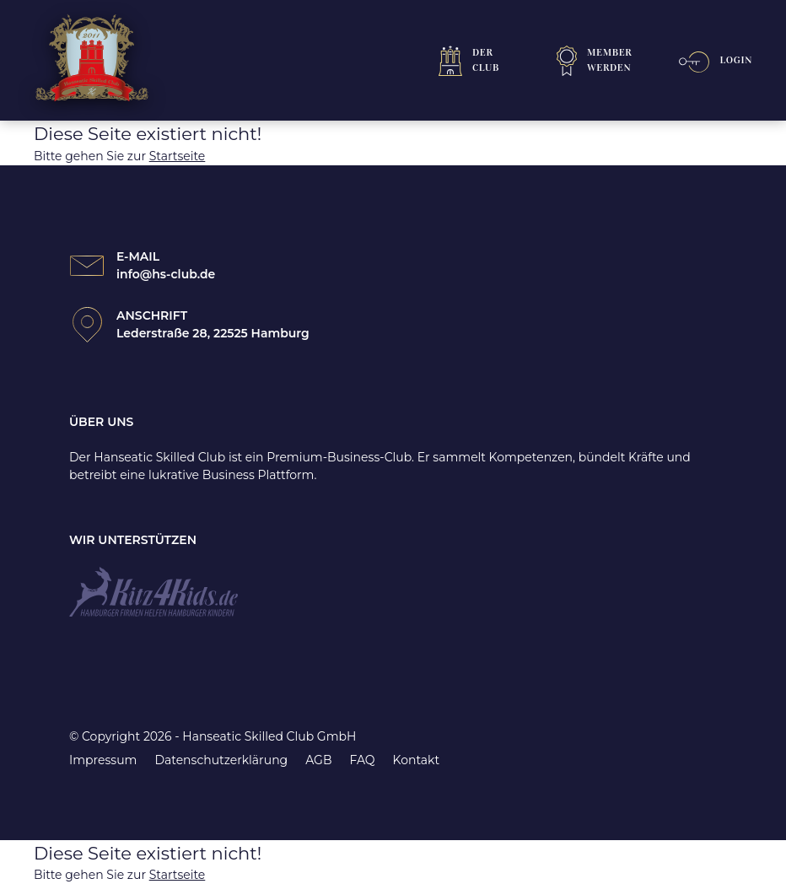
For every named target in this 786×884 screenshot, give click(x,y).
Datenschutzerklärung (221, 760)
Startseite (177, 156)
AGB (318, 760)
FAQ (361, 760)
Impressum (103, 760)
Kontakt (416, 760)
